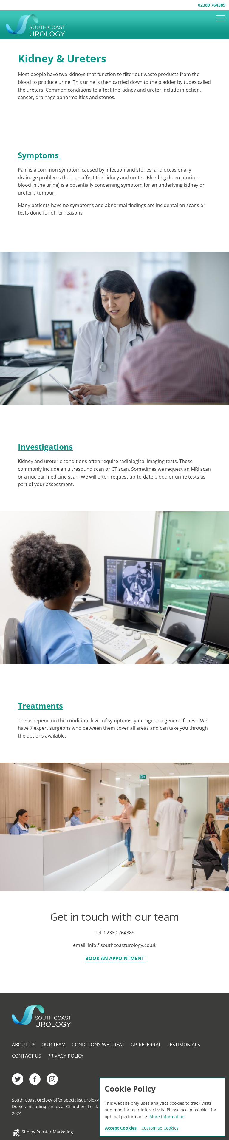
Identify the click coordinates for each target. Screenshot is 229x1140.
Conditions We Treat (98, 1044)
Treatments (40, 705)
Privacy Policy (65, 1056)
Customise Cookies (160, 1128)
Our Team (53, 1044)
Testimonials (183, 1044)
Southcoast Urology (39, 25)
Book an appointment (114, 959)
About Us (23, 1044)
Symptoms (39, 155)
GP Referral (146, 1044)
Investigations (45, 446)
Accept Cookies (121, 1128)
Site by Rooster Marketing (42, 1132)
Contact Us (26, 1056)
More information (167, 1116)
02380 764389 (211, 5)
